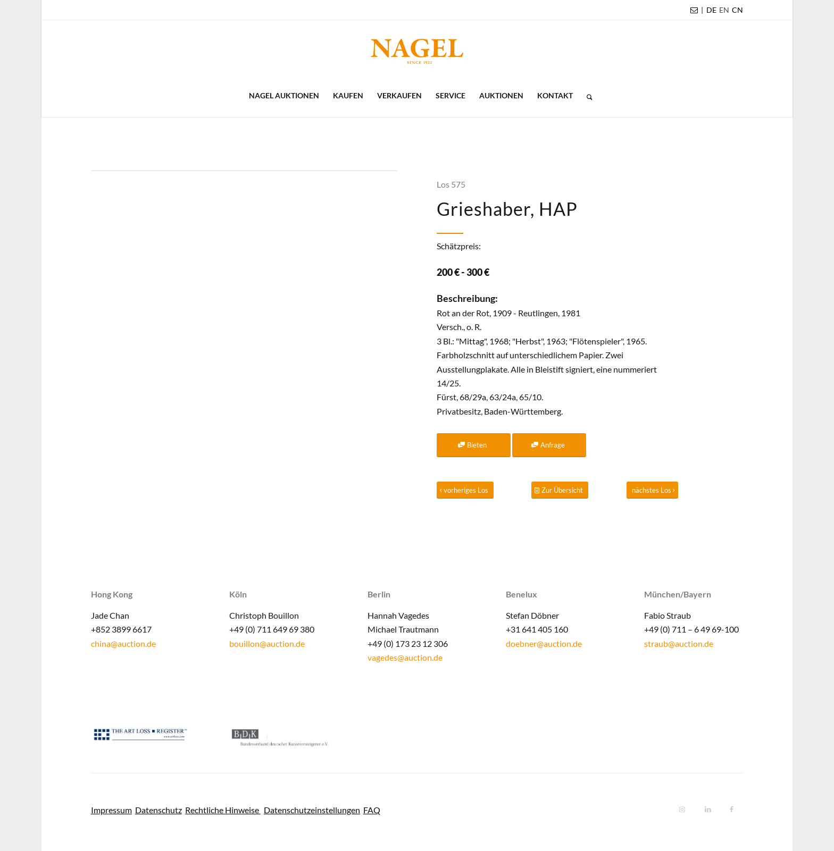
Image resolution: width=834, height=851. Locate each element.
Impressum (111, 810)
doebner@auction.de (544, 643)
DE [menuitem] (711, 9)
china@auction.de (123, 643)
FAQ (371, 810)
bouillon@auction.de (267, 643)
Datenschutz (158, 810)
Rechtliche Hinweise (223, 810)
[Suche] (586, 95)
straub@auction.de (678, 643)
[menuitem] (711, 10)
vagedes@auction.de (405, 657)
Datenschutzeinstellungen (312, 810)
